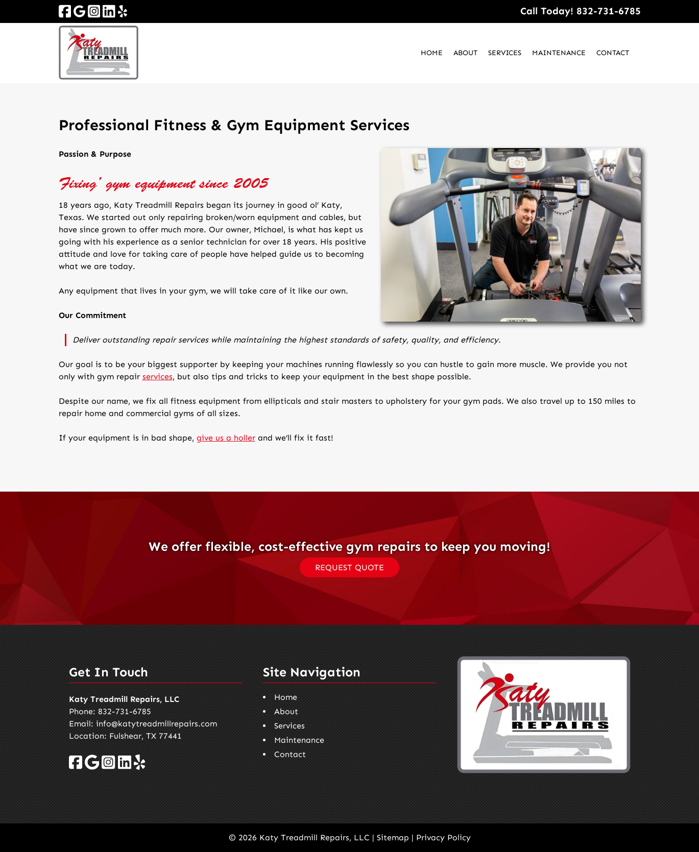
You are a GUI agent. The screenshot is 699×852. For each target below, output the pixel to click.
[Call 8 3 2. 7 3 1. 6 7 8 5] (608, 11)
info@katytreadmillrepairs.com (156, 723)
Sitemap (393, 837)
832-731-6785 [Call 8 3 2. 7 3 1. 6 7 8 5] (124, 711)
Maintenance (559, 52)
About (465, 52)
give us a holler (226, 438)
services (157, 376)
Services (504, 52)
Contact (612, 52)
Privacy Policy (443, 837)
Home (432, 52)
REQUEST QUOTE (349, 567)
